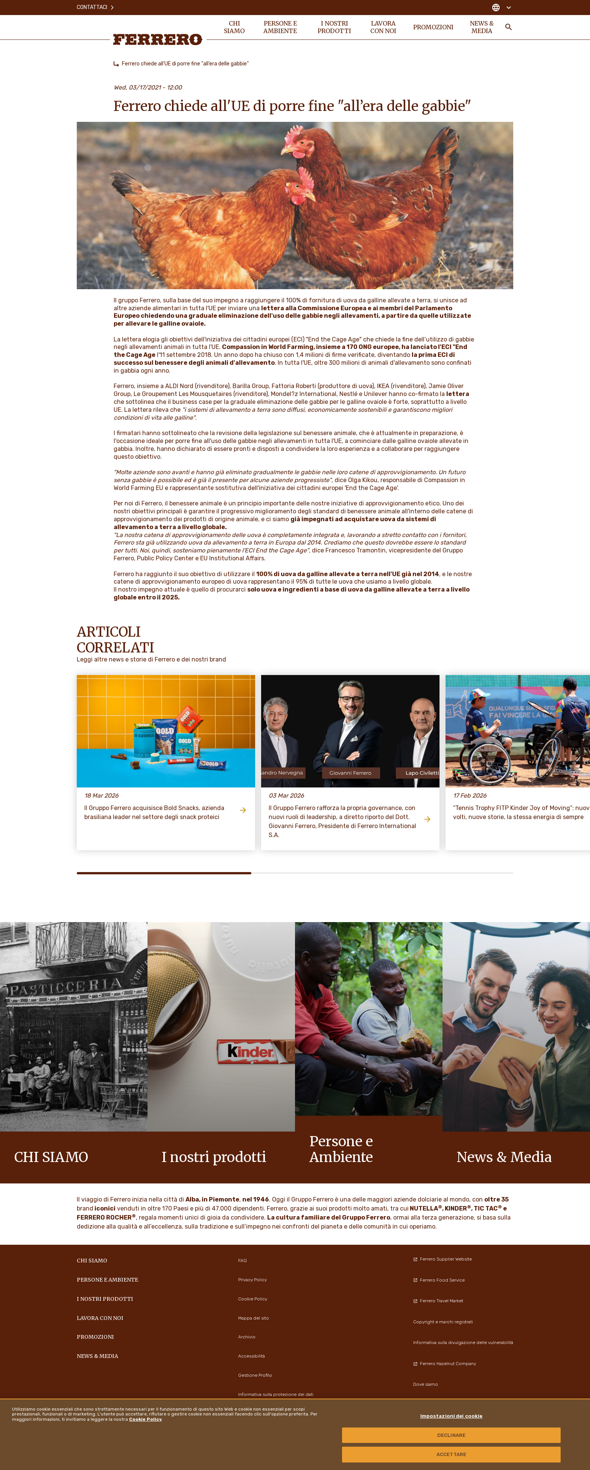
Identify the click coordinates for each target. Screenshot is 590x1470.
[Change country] (501, 7)
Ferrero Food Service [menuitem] (439, 1280)
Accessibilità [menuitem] (251, 1356)
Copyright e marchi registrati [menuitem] (443, 1321)
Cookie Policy (145, 1419)
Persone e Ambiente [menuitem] (280, 27)
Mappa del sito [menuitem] (253, 1318)
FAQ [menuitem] (242, 1260)
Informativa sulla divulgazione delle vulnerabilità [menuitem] (463, 1342)
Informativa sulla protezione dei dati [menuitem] (275, 1394)
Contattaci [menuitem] (96, 7)
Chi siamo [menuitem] (234, 27)
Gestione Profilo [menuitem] (255, 1375)
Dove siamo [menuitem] (425, 1384)
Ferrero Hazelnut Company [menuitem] (444, 1363)
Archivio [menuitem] (246, 1337)
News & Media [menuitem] (482, 27)
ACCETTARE (451, 1454)
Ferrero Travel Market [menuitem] (438, 1300)
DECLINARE (451, 1435)
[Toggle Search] (508, 27)
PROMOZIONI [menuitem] (433, 27)
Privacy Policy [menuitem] (252, 1279)
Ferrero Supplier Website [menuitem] (442, 1259)
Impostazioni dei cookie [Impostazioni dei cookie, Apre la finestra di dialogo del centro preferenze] (451, 1416)
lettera (457, 393)
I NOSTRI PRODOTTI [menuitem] (334, 27)
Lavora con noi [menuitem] (383, 27)
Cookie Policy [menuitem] (252, 1299)
